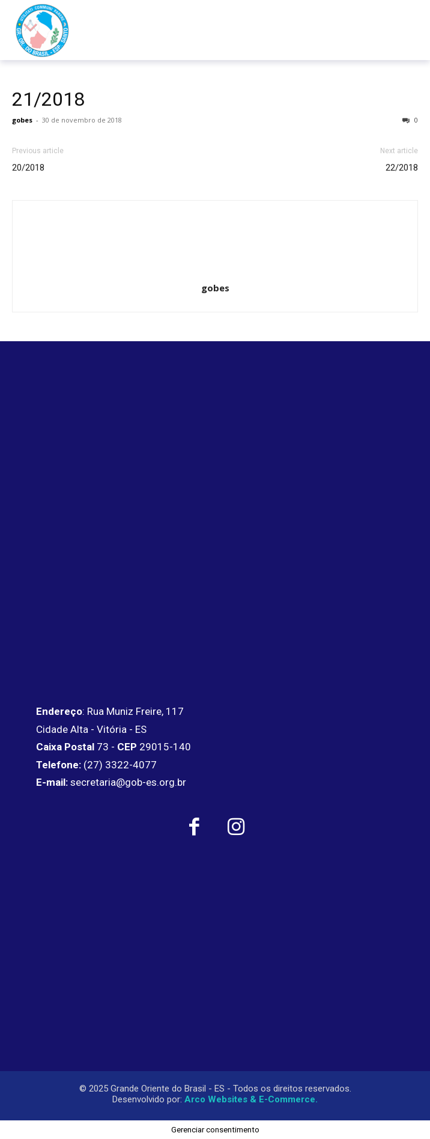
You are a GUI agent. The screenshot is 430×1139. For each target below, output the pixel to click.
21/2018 (48, 99)
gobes (22, 119)
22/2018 (402, 167)
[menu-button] (396, 30)
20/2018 (28, 167)
